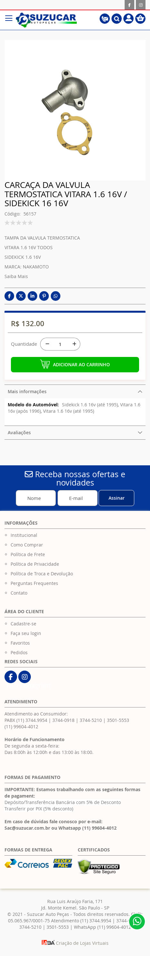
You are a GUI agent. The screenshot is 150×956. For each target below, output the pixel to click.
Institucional (24, 535)
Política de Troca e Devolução (42, 574)
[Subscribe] (116, 498)
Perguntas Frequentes (34, 583)
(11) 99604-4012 (21, 726)
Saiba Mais (16, 276)
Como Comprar (27, 545)
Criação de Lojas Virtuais (75, 943)
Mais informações (27, 391)
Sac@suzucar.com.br (27, 828)
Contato (19, 593)
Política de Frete (28, 554)
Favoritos (20, 643)
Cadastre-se (23, 624)
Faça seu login (26, 633)
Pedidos (19, 652)
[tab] (75, 391)
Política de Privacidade (35, 564)
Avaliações (19, 432)
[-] (46, 344)
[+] (73, 344)
